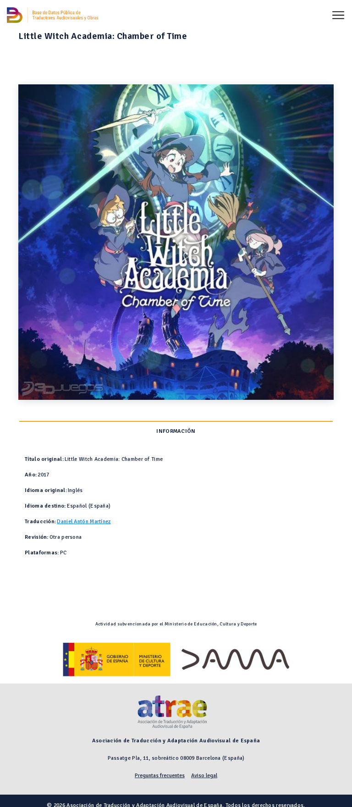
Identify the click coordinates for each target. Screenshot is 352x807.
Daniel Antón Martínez (83, 521)
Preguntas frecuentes (160, 775)
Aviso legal (204, 775)
